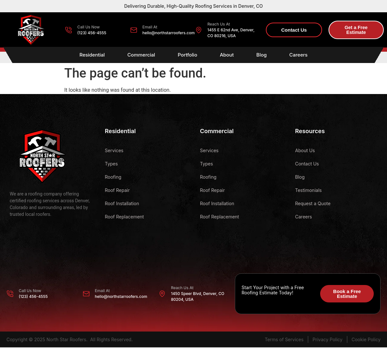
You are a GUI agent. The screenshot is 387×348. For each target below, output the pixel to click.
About (227, 55)
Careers (298, 55)
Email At (149, 27)
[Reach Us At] (198, 30)
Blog (261, 55)
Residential (92, 55)
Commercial (141, 55)
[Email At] (133, 30)
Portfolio (187, 55)
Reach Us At (218, 24)
